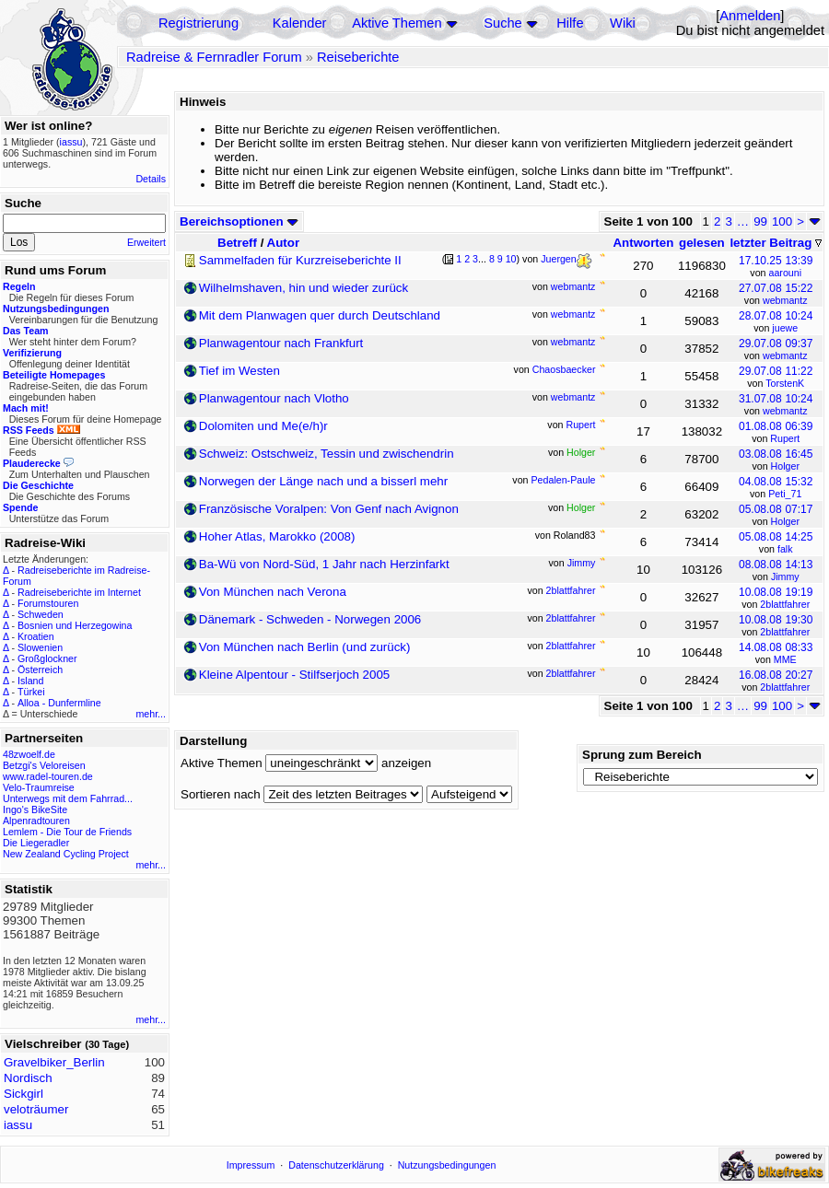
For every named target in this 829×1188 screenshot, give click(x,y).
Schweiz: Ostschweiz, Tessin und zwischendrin (326, 453)
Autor (283, 243)
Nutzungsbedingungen (447, 1165)
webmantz (785, 300)
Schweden (41, 614)
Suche (503, 23)
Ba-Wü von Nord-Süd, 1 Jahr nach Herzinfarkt (324, 564)
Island (30, 680)
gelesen (702, 243)
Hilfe (569, 23)
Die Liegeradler (36, 842)
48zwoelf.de (29, 754)
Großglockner (47, 658)
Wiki (623, 23)
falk (785, 548)
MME (785, 659)
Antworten (643, 243)
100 (782, 221)
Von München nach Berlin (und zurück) (305, 647)
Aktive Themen (396, 23)
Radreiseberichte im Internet (79, 592)
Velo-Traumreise (39, 787)
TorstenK (784, 383)
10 (511, 258)
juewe (785, 327)
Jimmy (785, 576)
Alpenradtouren (36, 820)
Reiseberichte (358, 57)
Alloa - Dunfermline (59, 702)
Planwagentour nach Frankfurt (281, 343)
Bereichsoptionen (239, 221)
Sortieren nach (221, 794)
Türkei (31, 691)
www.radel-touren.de (48, 776)
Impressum (251, 1165)
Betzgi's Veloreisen (44, 765)
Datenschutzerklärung (336, 1165)
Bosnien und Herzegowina (75, 625)
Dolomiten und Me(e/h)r (263, 426)
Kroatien (36, 636)
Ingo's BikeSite (35, 809)
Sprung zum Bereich (642, 755)
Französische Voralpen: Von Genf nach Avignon (329, 509)
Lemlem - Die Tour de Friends (67, 831)
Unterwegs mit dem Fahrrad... (68, 798)
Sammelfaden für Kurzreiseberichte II (300, 260)
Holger (785, 466)
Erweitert (146, 242)
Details (150, 178)
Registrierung (198, 23)
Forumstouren (48, 603)
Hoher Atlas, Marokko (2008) (277, 536)
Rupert (785, 438)
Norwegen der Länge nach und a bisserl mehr (323, 481)
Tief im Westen (239, 371)
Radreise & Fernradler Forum (214, 57)
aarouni (784, 272)
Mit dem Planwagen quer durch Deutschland (319, 315)
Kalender (300, 23)
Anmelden (749, 15)
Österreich (40, 669)
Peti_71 (784, 493)
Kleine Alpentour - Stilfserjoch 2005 (294, 674)
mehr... (150, 713)
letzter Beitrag (776, 243)
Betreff (237, 243)
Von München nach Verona (272, 592)
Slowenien (40, 647)
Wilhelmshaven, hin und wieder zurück (303, 288)
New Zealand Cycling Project (66, 853)
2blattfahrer (785, 604)
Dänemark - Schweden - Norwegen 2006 (310, 619)
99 (760, 221)
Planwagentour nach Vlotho (274, 398)
